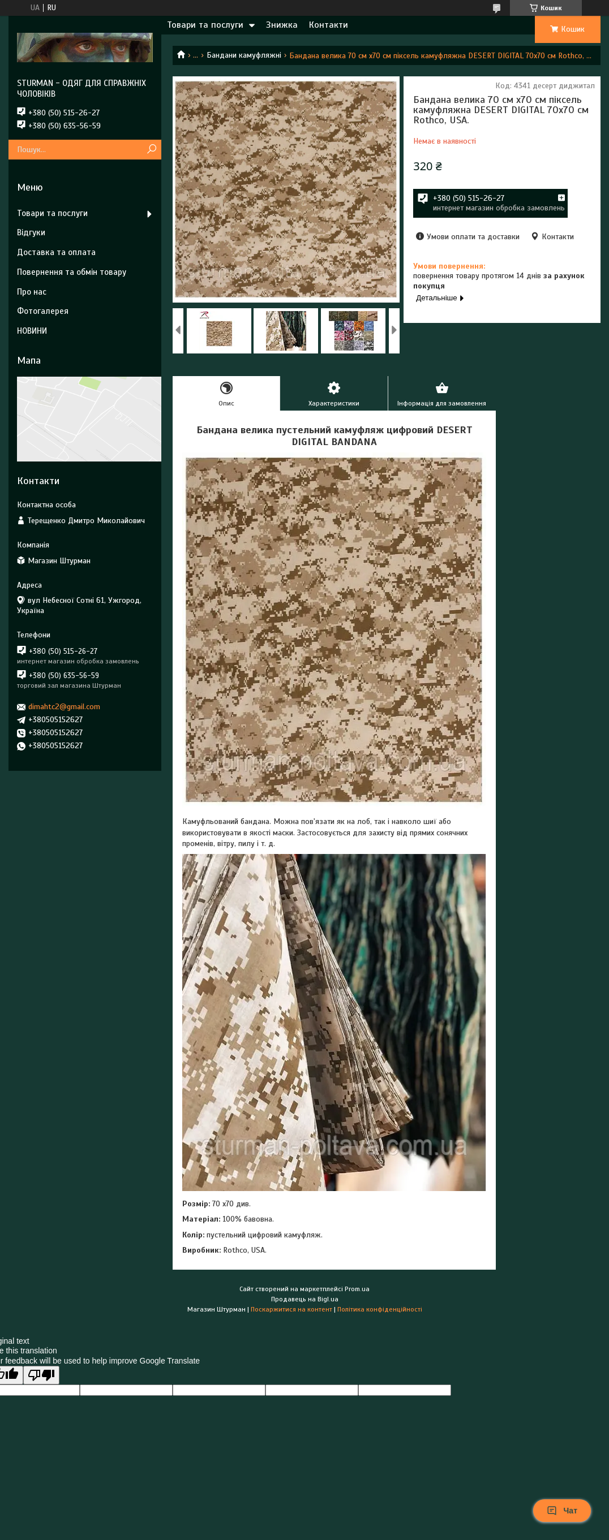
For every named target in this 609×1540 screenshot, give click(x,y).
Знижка (282, 25)
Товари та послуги (205, 25)
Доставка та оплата (56, 252)
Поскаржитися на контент (291, 1309)
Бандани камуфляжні (244, 55)
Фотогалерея (42, 311)
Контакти (328, 25)
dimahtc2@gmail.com (64, 706)
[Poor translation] (41, 1375)
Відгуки (31, 232)
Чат (562, 1511)
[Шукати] (151, 149)
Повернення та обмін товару (71, 272)
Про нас (31, 292)
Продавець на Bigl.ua (304, 1299)
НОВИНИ (32, 331)
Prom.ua (357, 1289)
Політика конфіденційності (379, 1309)
